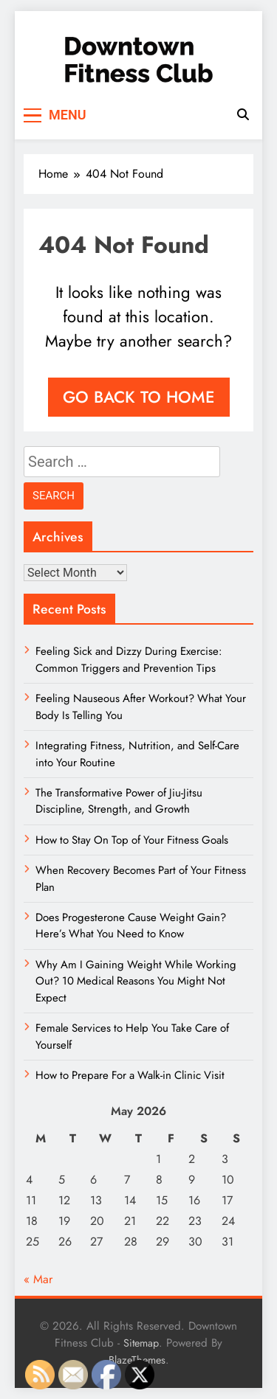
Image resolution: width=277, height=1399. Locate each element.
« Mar (38, 1279)
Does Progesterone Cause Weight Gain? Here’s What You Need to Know (130, 925)
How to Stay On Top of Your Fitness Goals (131, 840)
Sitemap (141, 1343)
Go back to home (139, 397)
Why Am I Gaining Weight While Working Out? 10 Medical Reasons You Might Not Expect (135, 981)
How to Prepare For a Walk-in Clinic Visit (130, 1075)
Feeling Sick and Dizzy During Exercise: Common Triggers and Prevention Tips (128, 659)
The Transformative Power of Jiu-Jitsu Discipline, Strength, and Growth (118, 801)
